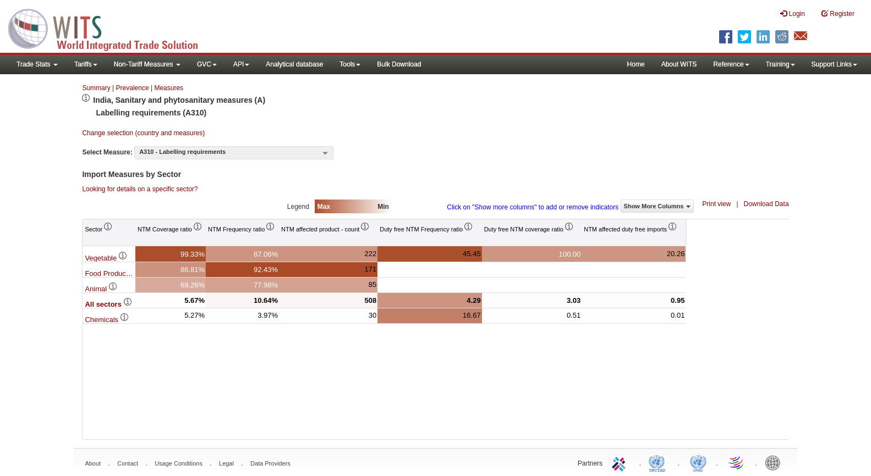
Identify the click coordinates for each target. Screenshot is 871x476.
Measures (168, 88)
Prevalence (132, 88)
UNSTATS (698, 462)
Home (636, 64)
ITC (621, 462)
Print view (716, 204)
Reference (731, 64)
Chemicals (107, 320)
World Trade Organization (737, 462)
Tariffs (85, 64)
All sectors (108, 304)
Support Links (834, 64)
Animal (101, 289)
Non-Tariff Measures (147, 64)
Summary (96, 88)
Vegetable (106, 258)
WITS (110, 27)
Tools (349, 64)
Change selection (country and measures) (143, 133)
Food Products (113, 273)
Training (780, 64)
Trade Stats (37, 64)
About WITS (679, 64)
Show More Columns (657, 206)
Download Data (766, 204)
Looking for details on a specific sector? (140, 189)
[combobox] (233, 152)
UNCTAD (659, 462)
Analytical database (294, 64)
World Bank (775, 462)
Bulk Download (399, 64)
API (241, 64)
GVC (207, 64)
